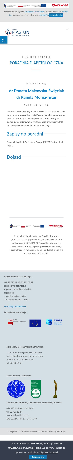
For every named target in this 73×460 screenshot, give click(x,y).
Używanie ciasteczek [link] (49, 452)
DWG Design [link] (60, 432)
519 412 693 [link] (44, 15)
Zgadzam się (38, 457)
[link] (3, 40)
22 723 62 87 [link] (39, 12)
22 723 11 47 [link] (29, 12)
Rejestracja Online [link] (56, 15)
